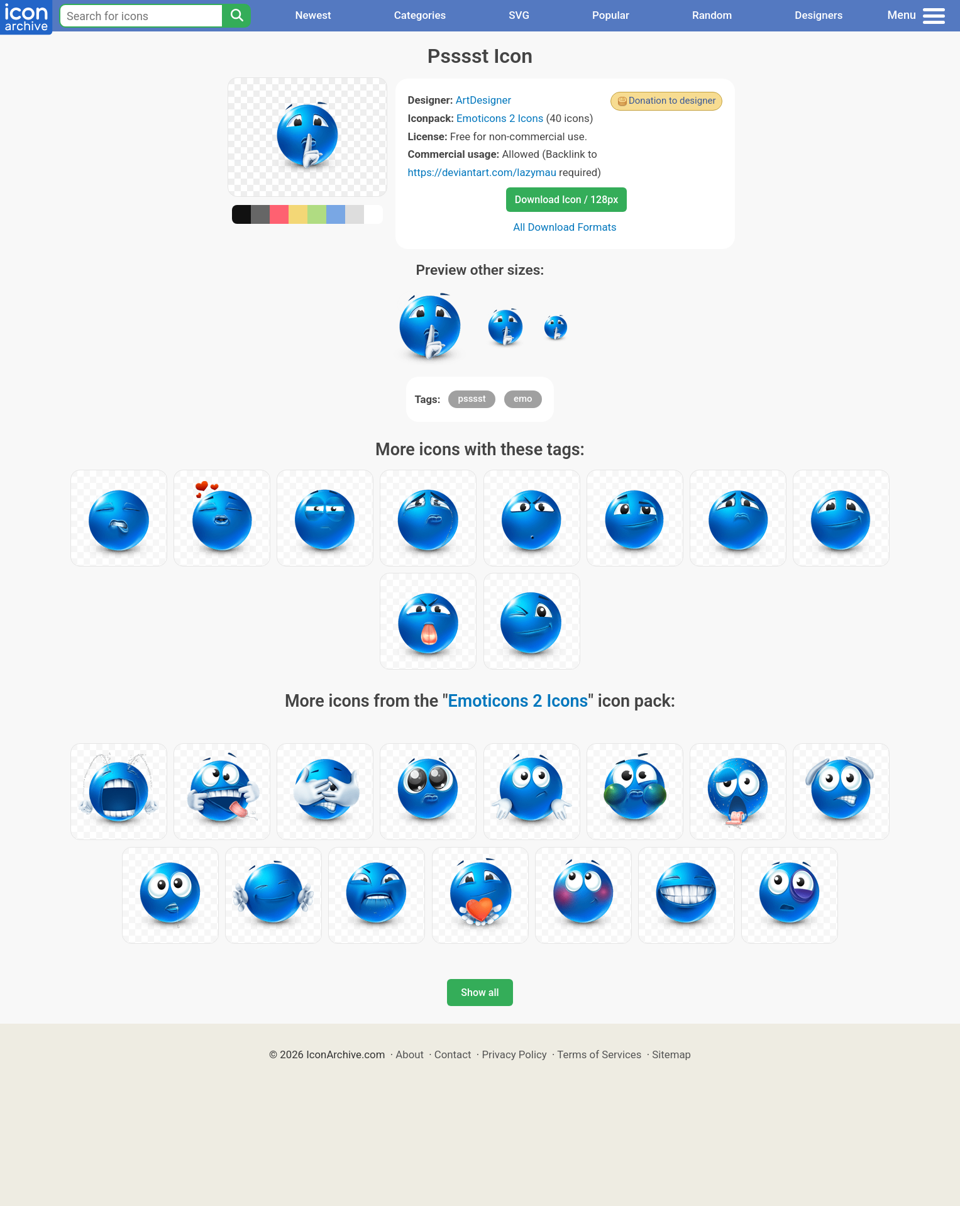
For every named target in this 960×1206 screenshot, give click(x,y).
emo (523, 398)
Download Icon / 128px (566, 200)
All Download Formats (565, 227)
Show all (480, 993)
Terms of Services (599, 1054)
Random (712, 15)
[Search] (236, 16)
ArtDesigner (483, 100)
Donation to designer (672, 100)
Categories (420, 15)
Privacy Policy (514, 1054)
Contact (453, 1054)
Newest (313, 15)
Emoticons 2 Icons (499, 118)
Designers (818, 15)
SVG (519, 15)
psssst (471, 398)
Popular (610, 15)
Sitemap (671, 1054)
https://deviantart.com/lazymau (482, 172)
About (409, 1054)
